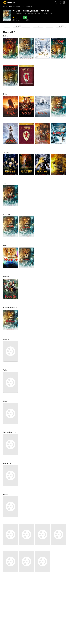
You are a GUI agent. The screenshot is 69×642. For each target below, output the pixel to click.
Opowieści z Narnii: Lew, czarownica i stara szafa (18, 6)
